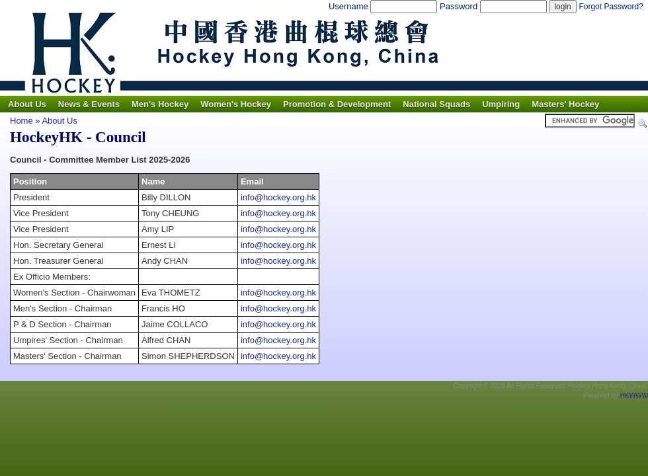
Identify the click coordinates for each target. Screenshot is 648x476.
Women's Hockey (235, 104)
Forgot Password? (611, 6)
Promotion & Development (337, 104)
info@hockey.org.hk (278, 197)
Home (21, 121)
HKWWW (634, 395)
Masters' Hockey (565, 104)
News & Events (89, 104)
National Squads (436, 104)
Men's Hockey (160, 104)
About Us (27, 104)
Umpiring (501, 104)
